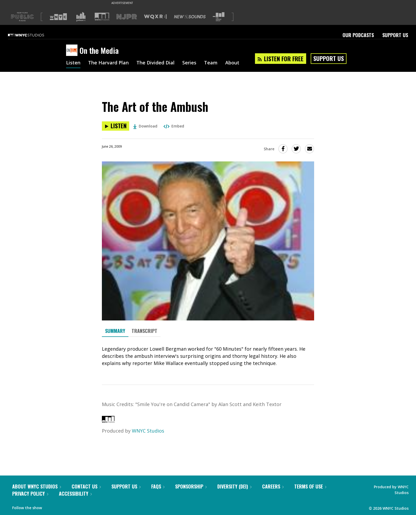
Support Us (395, 35)
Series (189, 63)
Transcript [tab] (144, 330)
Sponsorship (191, 486)
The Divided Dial (155, 63)
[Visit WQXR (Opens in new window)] (155, 16)
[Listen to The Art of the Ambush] (115, 126)
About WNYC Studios (36, 486)
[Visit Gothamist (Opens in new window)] (81, 16)
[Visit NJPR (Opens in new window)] (126, 17)
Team (211, 63)
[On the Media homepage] (73, 51)
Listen (73, 63)
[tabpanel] (208, 356)
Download (145, 126)
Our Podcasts (358, 35)
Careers (273, 486)
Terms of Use (310, 486)
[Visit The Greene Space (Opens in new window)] (218, 16)
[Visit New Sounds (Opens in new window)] (190, 17)
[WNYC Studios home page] (32, 35)
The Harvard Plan (108, 63)
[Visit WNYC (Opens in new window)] (58, 16)
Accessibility (75, 493)
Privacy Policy (30, 493)
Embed (173, 126)
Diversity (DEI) (234, 486)
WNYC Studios (148, 431)
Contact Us (86, 486)
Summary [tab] (115, 330)
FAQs (157, 486)
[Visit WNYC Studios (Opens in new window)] (102, 16)
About (232, 63)
